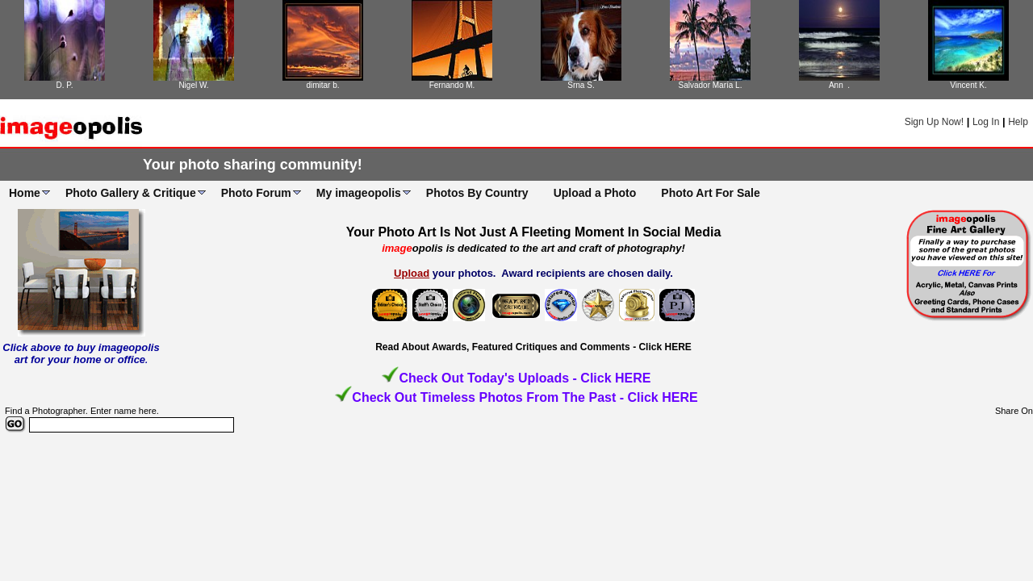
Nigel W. (193, 85)
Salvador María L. (710, 85)
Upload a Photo (595, 192)
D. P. (64, 85)
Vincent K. (968, 85)
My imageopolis (358, 192)
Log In (985, 121)
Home (24, 192)
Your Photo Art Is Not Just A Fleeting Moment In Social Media (533, 232)
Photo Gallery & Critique (130, 192)
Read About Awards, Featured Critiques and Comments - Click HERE (533, 347)
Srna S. (580, 85)
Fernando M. (452, 85)
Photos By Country (477, 192)
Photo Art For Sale (710, 192)
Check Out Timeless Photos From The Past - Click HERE (524, 397)
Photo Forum (256, 192)
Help (1018, 121)
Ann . (839, 85)
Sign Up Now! (934, 121)
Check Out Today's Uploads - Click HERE (524, 378)
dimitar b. (322, 85)
